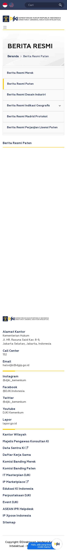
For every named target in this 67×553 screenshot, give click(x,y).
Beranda (14, 56)
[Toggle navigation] (5, 27)
